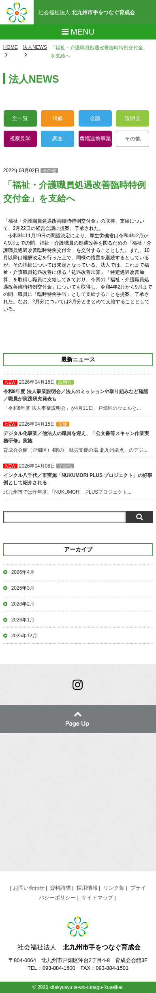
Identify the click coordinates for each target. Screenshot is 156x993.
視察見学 (20, 139)
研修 (57, 118)
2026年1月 (22, 620)
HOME (10, 47)
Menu (78, 31)
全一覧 (20, 118)
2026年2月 (22, 604)
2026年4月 (22, 572)
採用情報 (87, 888)
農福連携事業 (95, 139)
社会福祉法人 (86, 12)
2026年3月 (22, 588)
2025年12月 (24, 636)
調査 (57, 139)
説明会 (133, 118)
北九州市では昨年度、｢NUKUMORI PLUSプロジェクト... (78, 479)
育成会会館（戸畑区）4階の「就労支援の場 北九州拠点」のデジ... (78, 437)
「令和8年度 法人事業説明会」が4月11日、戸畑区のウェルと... (78, 395)
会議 (95, 118)
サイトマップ (97, 898)
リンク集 (113, 888)
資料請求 (60, 888)
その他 (133, 139)
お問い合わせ (29, 888)
